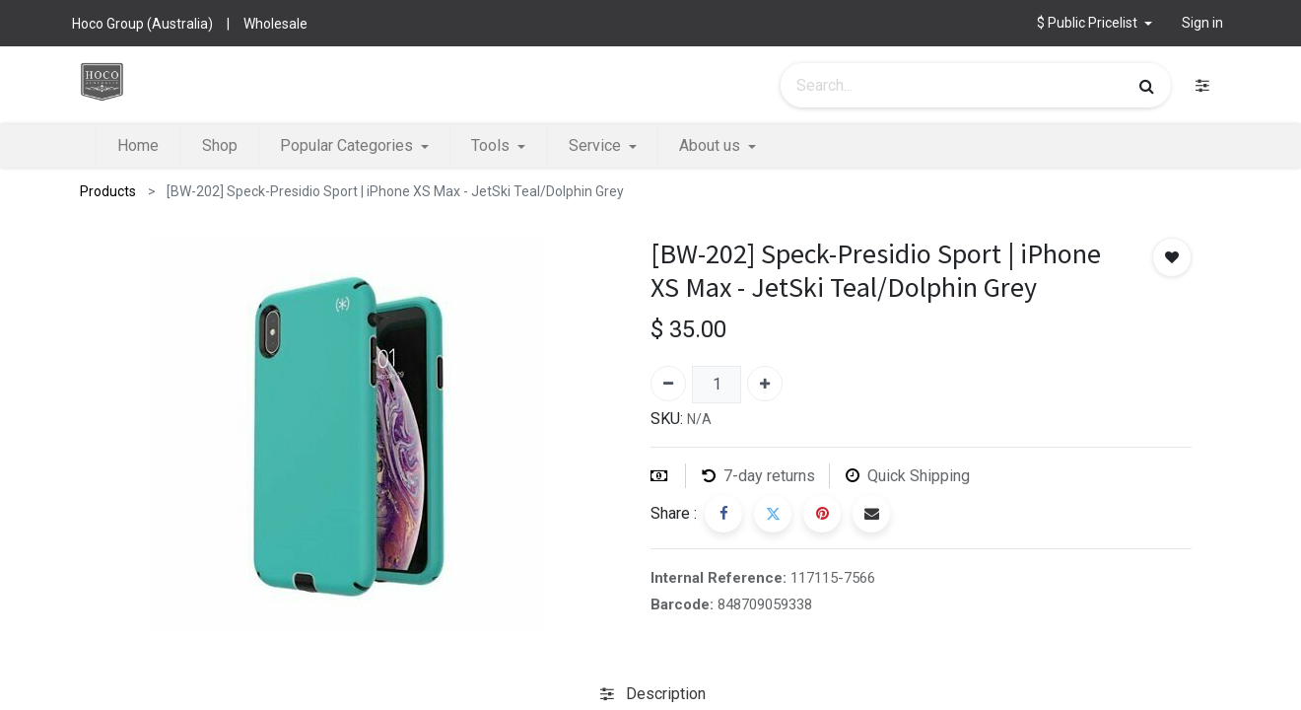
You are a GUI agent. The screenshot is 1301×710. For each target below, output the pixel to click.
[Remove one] (668, 383)
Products (108, 191)
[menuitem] (138, 146)
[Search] (1147, 85)
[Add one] (765, 383)
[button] (1094, 23)
